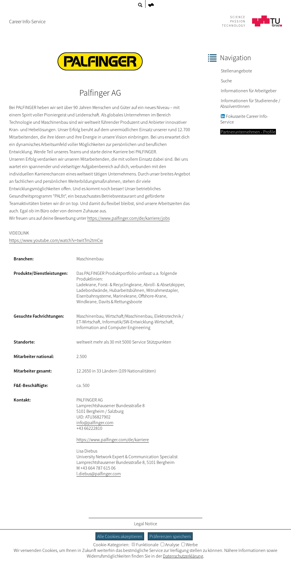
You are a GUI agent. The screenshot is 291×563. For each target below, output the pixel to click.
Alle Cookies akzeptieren (119, 536)
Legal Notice (145, 523)
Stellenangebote (236, 71)
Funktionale (145, 544)
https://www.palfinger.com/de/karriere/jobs (128, 218)
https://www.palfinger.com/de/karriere (112, 439)
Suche (226, 80)
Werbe (189, 544)
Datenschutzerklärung (183, 556)
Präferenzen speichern (170, 536)
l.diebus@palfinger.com (98, 473)
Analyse (170, 544)
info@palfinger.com (94, 422)
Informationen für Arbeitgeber (249, 90)
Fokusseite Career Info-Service (244, 119)
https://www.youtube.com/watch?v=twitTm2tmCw (56, 240)
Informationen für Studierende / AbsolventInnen (250, 103)
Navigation (235, 57)
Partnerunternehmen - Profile (248, 132)
